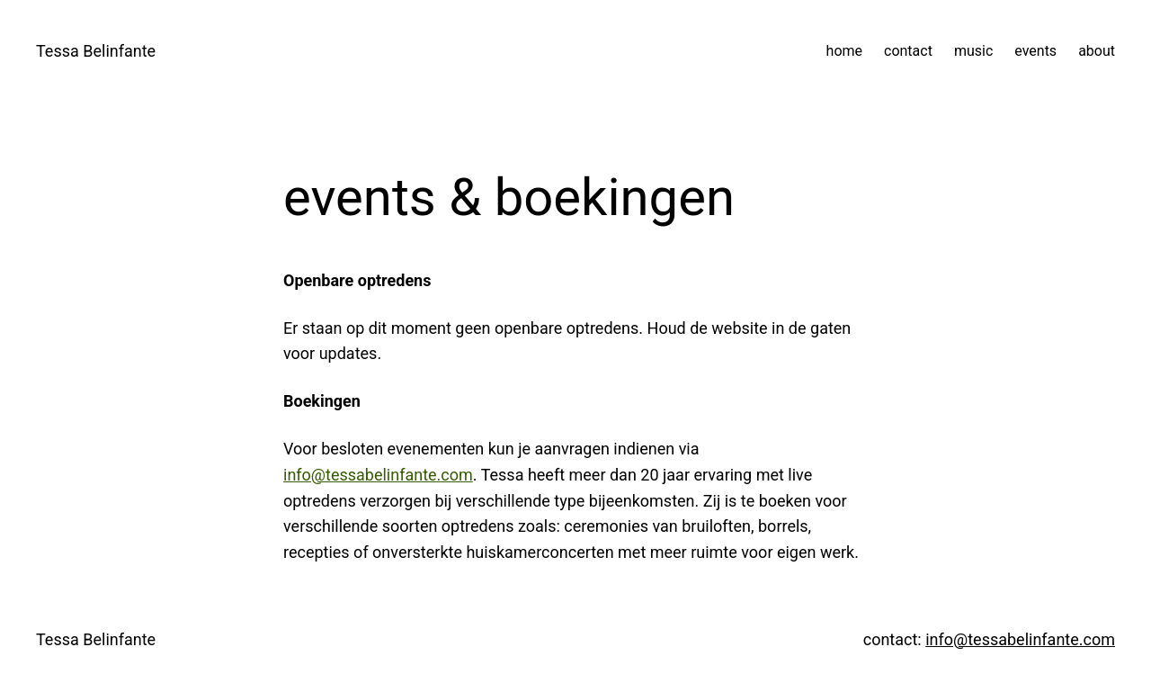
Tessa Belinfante (96, 50)
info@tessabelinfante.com (378, 474)
